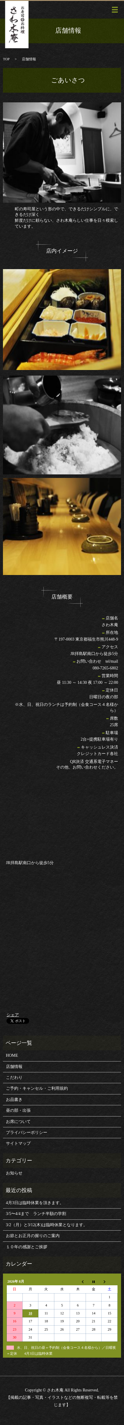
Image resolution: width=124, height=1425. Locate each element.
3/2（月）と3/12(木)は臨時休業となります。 (46, 1225)
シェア (12, 1015)
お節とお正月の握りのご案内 (33, 1236)
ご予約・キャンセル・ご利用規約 (37, 1088)
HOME (12, 1055)
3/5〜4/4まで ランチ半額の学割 (36, 1213)
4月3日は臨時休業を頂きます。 (35, 1203)
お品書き (14, 1099)
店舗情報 (14, 1066)
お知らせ (14, 1173)
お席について (18, 1121)
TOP (6, 59)
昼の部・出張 (18, 1110)
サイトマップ (18, 1143)
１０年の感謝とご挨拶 (26, 1247)
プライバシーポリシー (26, 1132)
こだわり (14, 1077)
